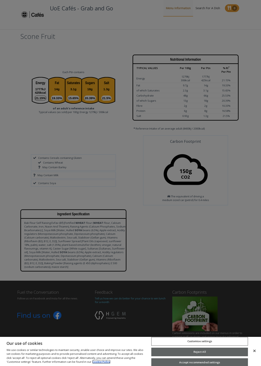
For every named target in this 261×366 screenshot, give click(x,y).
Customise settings (199, 341)
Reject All (200, 352)
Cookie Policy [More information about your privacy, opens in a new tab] (101, 362)
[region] (130, 351)
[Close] (254, 350)
